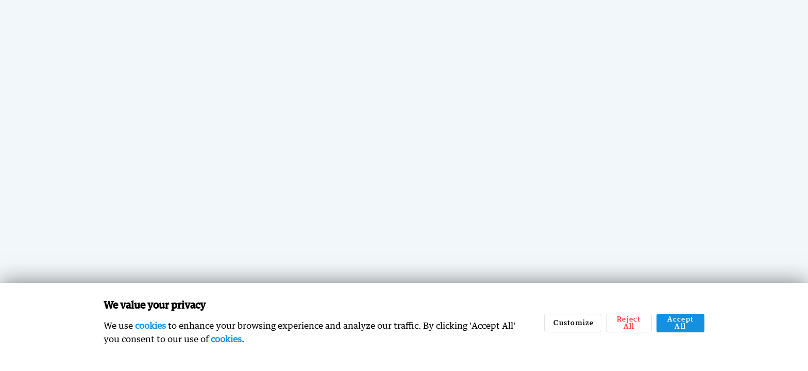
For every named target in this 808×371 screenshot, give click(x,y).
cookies (150, 325)
